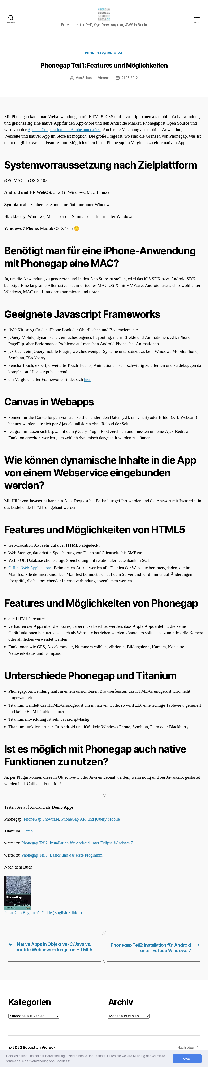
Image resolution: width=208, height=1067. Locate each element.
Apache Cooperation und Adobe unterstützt (66, 131)
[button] (73, 1061)
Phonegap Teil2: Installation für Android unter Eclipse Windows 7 (79, 844)
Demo (27, 832)
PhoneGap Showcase (42, 820)
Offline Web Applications (31, 569)
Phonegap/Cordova (104, 54)
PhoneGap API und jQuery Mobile (93, 820)
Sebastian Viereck (95, 79)
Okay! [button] (187, 1058)
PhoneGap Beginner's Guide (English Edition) (45, 914)
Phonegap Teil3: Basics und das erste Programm (63, 856)
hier (87, 381)
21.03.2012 (130, 79)
